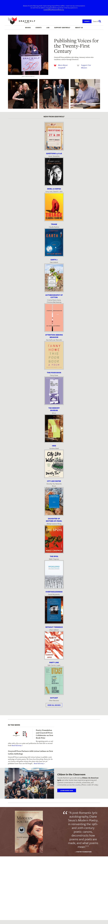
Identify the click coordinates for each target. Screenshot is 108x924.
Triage (54, 224)
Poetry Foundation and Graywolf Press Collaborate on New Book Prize (44, 734)
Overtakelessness (54, 591)
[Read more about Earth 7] (54, 242)
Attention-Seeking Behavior (54, 336)
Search (95, 21)
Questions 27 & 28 (54, 153)
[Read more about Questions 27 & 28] (54, 136)
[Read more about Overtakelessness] (54, 574)
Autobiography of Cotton (54, 296)
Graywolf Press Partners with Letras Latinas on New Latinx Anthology (30, 752)
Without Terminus (54, 627)
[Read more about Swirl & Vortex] (54, 171)
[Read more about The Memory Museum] (54, 390)
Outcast (54, 698)
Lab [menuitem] (47, 27)
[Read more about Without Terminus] (54, 609)
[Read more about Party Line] (54, 645)
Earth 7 (54, 259)
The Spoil (54, 556)
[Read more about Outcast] (54, 680)
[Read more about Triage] (54, 207)
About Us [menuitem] (79, 27)
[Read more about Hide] (54, 428)
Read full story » (17, 745)
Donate (87, 21)
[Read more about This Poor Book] (54, 355)
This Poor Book (54, 372)
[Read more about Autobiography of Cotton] (54, 277)
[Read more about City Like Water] (54, 463)
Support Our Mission (86, 66)
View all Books (54, 705)
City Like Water (54, 481)
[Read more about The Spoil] (54, 539)
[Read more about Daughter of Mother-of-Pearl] (54, 501)
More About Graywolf (63, 66)
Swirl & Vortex (54, 189)
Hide (54, 445)
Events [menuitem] (39, 27)
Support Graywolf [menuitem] (62, 27)
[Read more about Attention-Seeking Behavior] (54, 317)
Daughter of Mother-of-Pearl (54, 519)
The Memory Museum (54, 409)
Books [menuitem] (28, 27)
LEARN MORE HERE (66, 790)
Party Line (54, 662)
